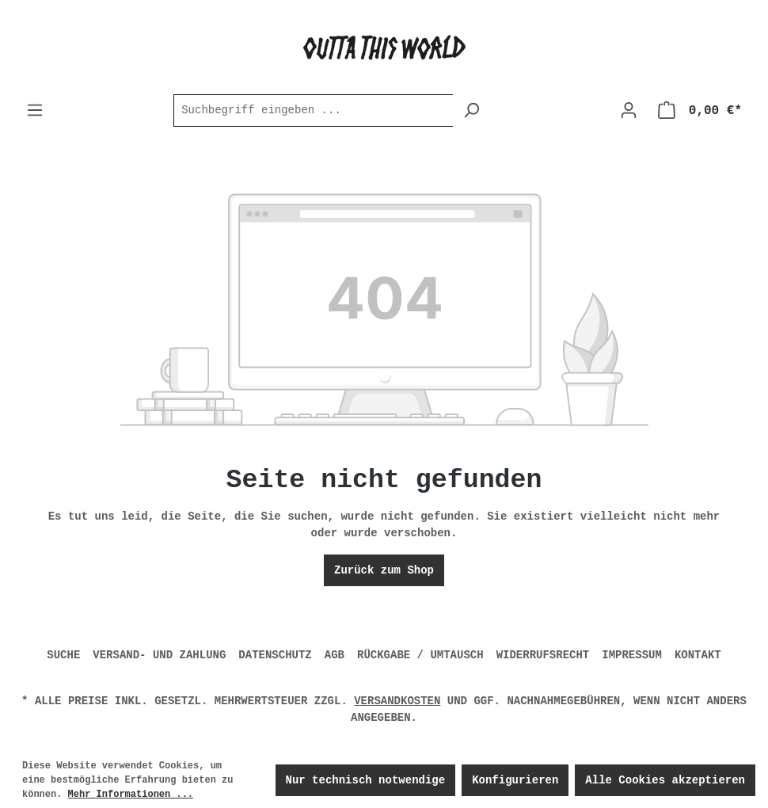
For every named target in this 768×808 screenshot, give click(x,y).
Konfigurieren (515, 780)
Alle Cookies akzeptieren (665, 780)
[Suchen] (471, 110)
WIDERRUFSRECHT (543, 655)
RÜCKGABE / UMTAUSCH (420, 655)
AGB (334, 655)
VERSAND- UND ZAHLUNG (159, 655)
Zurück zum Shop (384, 570)
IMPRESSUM (632, 655)
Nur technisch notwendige (366, 780)
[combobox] (313, 110)
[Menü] (35, 110)
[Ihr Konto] (629, 110)
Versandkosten (397, 701)
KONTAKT (698, 655)
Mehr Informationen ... (130, 794)
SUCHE (63, 655)
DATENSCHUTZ (274, 655)
